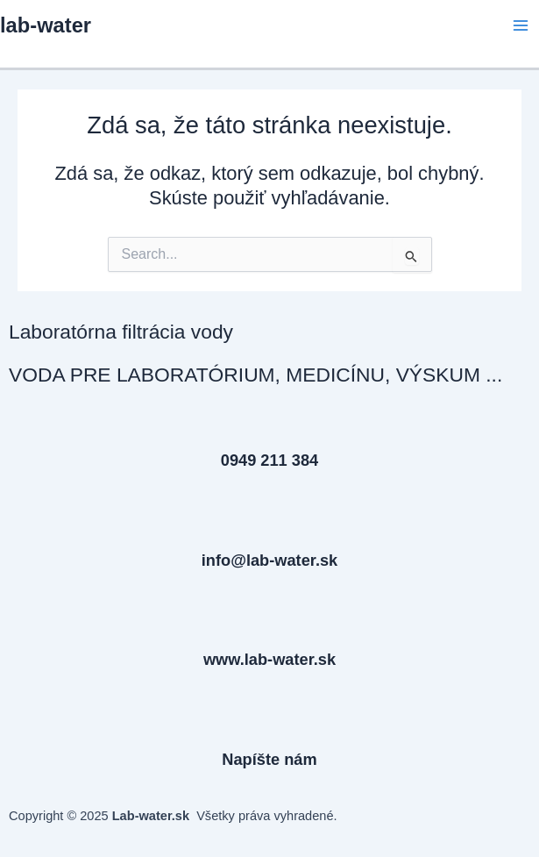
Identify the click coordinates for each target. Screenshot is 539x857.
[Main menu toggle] (520, 25)
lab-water (45, 25)
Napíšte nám (269, 759)
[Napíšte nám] (270, 727)
